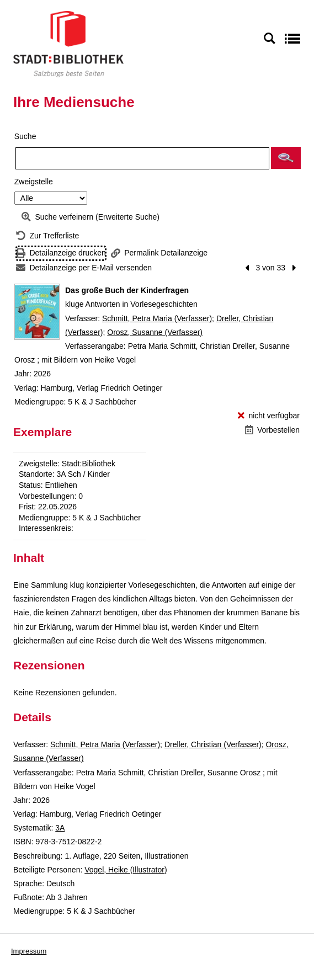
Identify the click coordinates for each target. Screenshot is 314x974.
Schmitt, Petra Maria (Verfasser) (157, 318)
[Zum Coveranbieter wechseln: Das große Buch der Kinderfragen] (37, 312)
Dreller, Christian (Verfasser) (213, 744)
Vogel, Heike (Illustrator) (125, 869)
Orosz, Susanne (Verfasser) (155, 332)
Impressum (28, 951)
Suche (25, 136)
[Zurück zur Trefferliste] (47, 236)
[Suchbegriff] (142, 158)
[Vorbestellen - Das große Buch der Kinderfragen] (272, 430)
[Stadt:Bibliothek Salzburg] (68, 43)
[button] (286, 158)
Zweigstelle (33, 181)
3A (60, 827)
